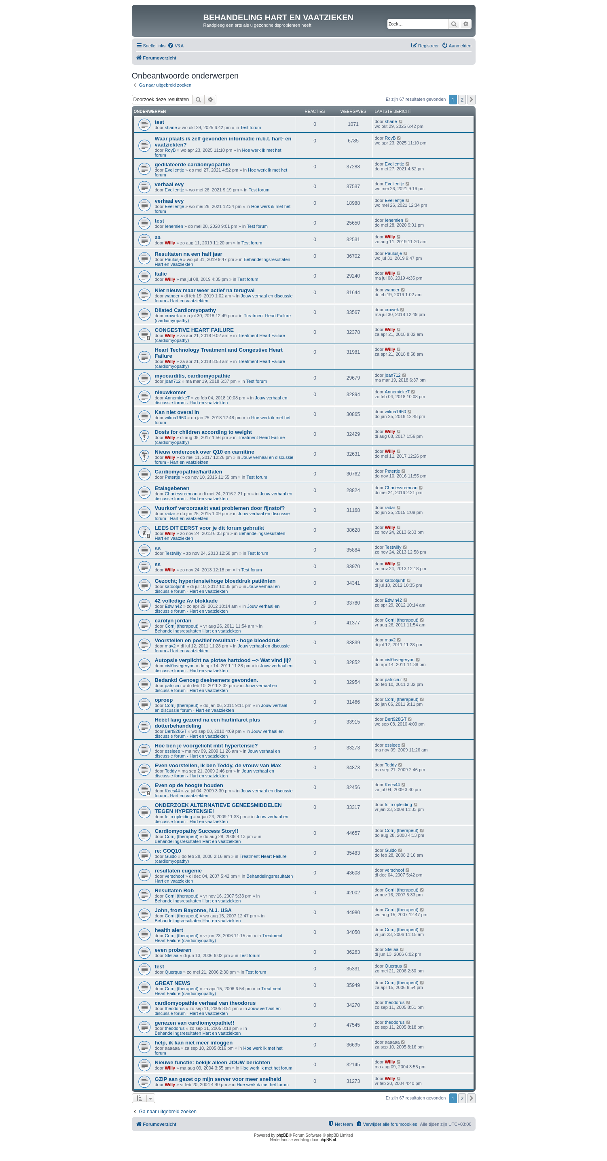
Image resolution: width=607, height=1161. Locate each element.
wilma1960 (175, 417)
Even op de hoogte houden (189, 785)
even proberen (173, 950)
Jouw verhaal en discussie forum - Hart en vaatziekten (221, 400)
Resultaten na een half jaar (188, 254)
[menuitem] (175, 46)
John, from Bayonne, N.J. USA (193, 910)
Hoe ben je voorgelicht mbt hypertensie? (206, 746)
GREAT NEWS (172, 983)
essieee (172, 751)
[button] (471, 99)
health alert (169, 930)
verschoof (174, 876)
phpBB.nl (327, 1140)
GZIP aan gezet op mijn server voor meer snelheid (218, 1079)
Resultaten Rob (174, 890)
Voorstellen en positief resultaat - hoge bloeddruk (217, 640)
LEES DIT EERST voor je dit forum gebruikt (209, 528)
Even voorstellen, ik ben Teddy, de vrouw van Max (218, 765)
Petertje (172, 477)
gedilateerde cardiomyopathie (193, 164)
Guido (171, 856)
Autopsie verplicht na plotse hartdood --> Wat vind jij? (223, 660)
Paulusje (173, 259)
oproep (164, 700)
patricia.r (173, 685)
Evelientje (174, 170)
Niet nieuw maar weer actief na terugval (205, 290)
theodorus (175, 1008)
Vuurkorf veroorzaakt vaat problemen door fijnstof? (220, 508)
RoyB (170, 150)
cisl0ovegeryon (180, 665)
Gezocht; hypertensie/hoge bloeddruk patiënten (215, 581)
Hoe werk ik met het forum (266, 1067)
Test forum (250, 127)
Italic (161, 274)
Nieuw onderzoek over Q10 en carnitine (204, 452)
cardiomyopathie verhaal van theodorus (205, 1003)
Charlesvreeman (181, 493)
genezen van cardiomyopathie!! (195, 1023)
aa (158, 237)
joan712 (173, 381)
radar (170, 513)
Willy (170, 242)
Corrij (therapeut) (182, 626)
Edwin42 (173, 606)
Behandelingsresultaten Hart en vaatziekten (198, 630)
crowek (172, 315)
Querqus (173, 972)
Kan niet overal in (177, 412)
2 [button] (462, 99)
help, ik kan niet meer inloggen (194, 1043)
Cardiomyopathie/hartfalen (188, 472)
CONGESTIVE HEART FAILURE (194, 330)
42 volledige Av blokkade (186, 601)
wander (172, 295)
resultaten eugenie (178, 871)
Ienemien (174, 226)
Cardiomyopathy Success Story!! (197, 831)
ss (158, 564)
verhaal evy (169, 184)
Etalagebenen (172, 488)
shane (171, 127)
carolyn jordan (173, 621)
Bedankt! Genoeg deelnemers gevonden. (206, 680)
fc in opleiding (178, 816)
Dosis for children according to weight (203, 432)
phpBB (283, 1135)
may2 (170, 645)
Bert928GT (176, 731)
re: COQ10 (168, 851)
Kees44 (172, 790)
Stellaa (172, 955)
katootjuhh (175, 586)
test (159, 122)
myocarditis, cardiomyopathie (193, 376)
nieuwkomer (170, 392)
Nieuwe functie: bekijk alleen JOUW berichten (213, 1062)
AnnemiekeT (177, 397)
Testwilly (173, 553)
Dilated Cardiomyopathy (185, 310)
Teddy (171, 770)
